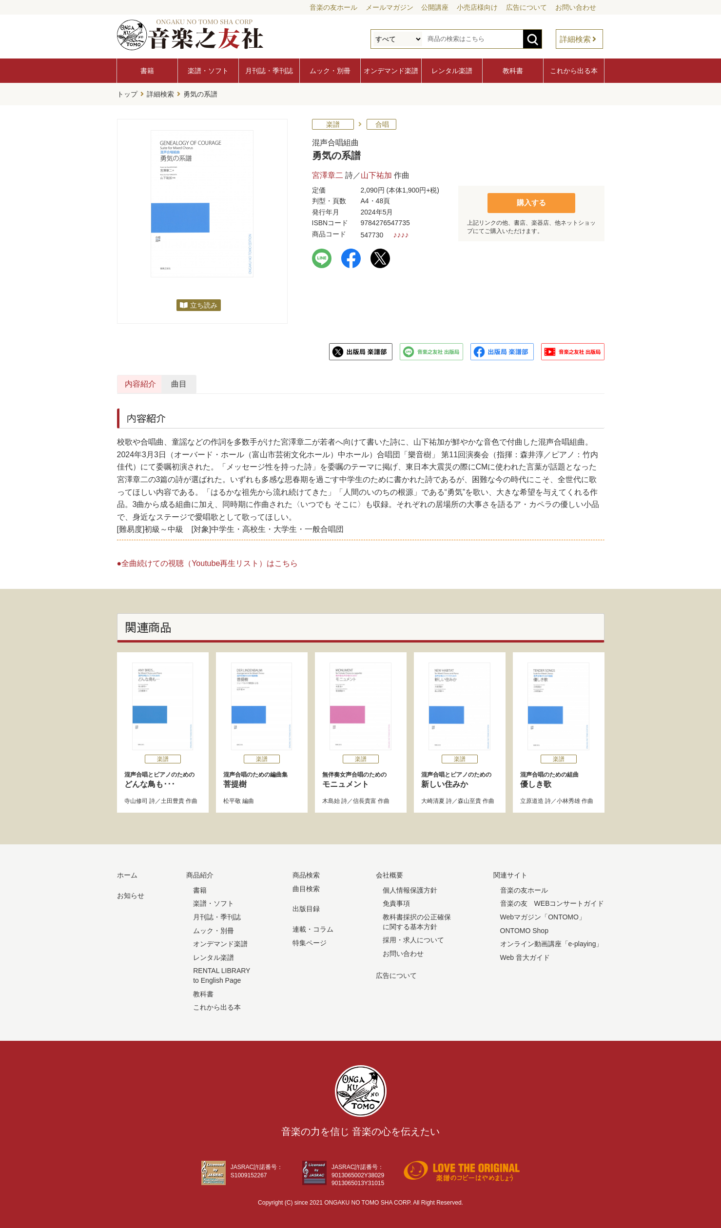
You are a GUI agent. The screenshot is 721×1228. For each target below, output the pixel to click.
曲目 (269, 382)
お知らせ (130, 893)
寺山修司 (136, 799)
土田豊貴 (172, 799)
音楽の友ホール (333, 7)
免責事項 (396, 901)
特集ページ (309, 940)
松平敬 (232, 799)
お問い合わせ (575, 7)
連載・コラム (312, 927)
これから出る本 (574, 71)
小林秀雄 (568, 799)
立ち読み (203, 303)
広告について (526, 7)
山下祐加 (376, 173)
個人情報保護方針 (410, 888)
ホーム (127, 873)
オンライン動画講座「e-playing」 (551, 942)
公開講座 (434, 7)
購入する (531, 200)
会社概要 (389, 873)
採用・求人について (413, 938)
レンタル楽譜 (451, 71)
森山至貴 (469, 799)
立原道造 (532, 799)
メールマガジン (389, 7)
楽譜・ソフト (208, 71)
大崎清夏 (433, 799)
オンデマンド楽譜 (391, 71)
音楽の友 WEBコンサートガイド (552, 901)
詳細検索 (575, 39)
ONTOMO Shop (524, 928)
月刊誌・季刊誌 (269, 71)
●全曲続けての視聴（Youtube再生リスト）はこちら (207, 561)
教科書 (513, 71)
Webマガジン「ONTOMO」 (542, 915)
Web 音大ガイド (525, 955)
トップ (127, 93)
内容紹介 (163, 382)
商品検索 (306, 873)
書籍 (147, 71)
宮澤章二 (327, 173)
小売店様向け (477, 7)
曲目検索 (306, 887)
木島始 (331, 799)
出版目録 (306, 907)
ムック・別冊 (330, 71)
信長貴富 (364, 799)
